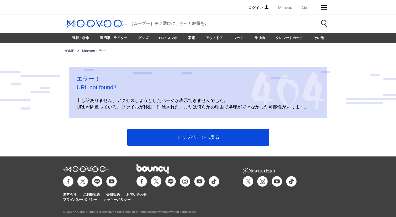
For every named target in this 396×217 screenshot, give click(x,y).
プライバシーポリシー (80, 200)
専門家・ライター (113, 38)
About (306, 7)
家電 (191, 38)
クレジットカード (289, 38)
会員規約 (113, 195)
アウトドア (214, 38)
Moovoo (285, 7)
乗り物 (260, 38)
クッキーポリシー (117, 200)
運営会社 (70, 195)
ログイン (258, 8)
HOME (69, 51)
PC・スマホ (168, 38)
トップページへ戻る (198, 137)
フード (239, 38)
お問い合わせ (136, 195)
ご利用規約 (91, 195)
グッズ (143, 38)
